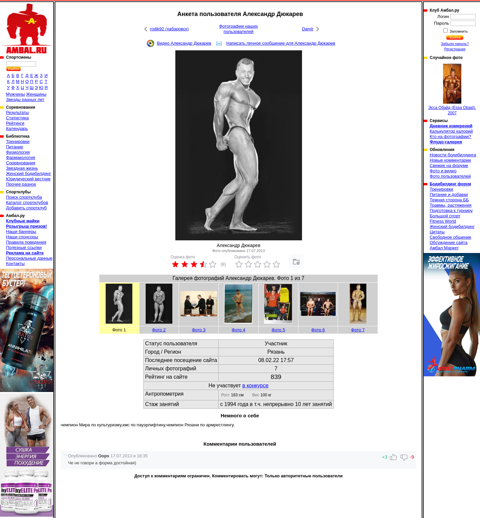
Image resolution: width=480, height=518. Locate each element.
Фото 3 (199, 329)
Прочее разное (21, 184)
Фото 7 (358, 329)
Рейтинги (15, 123)
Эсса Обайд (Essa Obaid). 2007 (452, 89)
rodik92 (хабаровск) (169, 28)
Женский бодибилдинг (28, 173)
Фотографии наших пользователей (238, 29)
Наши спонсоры (22, 236)
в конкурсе (255, 385)
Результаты (17, 112)
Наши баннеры (21, 231)
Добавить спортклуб (26, 207)
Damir (308, 28)
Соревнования (20, 162)
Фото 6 (318, 329)
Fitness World (443, 221)
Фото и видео (443, 170)
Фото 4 (238, 329)
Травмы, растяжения (450, 205)
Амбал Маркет (444, 247)
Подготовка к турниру (451, 210)
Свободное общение (450, 237)
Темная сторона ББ (449, 199)
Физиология (18, 152)
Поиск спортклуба (24, 197)
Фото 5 (278, 329)
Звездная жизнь (22, 168)
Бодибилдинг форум (450, 184)
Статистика (17, 117)
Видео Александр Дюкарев (184, 43)
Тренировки (17, 141)
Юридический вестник (28, 178)
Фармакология (20, 157)
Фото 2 (159, 329)
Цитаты (437, 231)
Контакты (15, 263)
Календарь (17, 128)
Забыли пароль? (455, 44)
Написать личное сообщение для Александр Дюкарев (280, 43)
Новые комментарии (450, 160)
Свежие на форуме (449, 165)
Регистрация (454, 49)
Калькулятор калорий (451, 131)
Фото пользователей (450, 176)
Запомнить (458, 31)
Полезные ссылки (24, 247)
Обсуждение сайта (448, 242)
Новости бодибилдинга (453, 154)
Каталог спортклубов (27, 202)
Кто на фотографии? (450, 136)
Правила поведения (26, 242)
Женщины (36, 94)
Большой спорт (445, 215)
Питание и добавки (449, 194)
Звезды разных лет (25, 99)
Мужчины (15, 94)
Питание (14, 146)
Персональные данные (29, 258)
